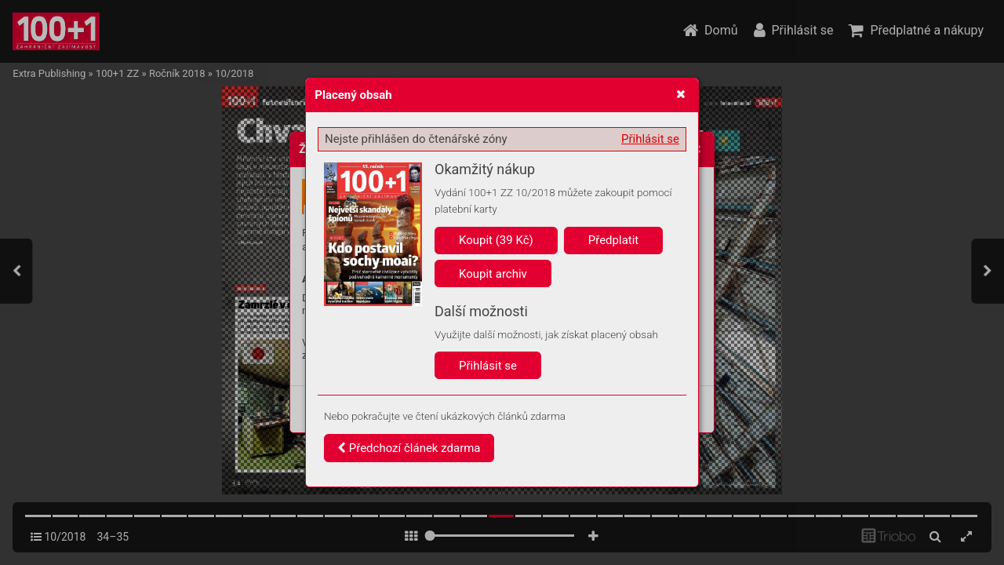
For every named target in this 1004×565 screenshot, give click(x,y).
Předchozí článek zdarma (409, 448)
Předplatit (613, 240)
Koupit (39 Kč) (496, 240)
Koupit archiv (493, 274)
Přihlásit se (650, 139)
